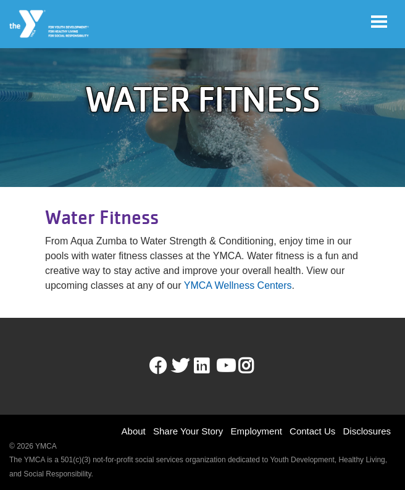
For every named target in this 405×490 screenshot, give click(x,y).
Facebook (158, 366)
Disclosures (367, 431)
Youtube (224, 366)
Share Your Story (188, 431)
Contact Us (312, 431)
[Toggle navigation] (379, 21)
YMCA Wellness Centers (238, 285)
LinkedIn (210, 366)
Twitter (180, 366)
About (134, 431)
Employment (256, 431)
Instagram (255, 366)
